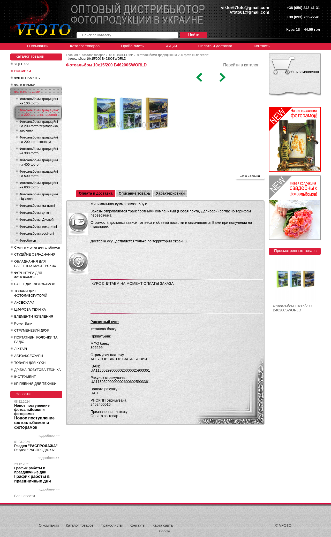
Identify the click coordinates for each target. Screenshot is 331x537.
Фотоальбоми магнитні (37, 206)
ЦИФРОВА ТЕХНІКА (30, 309)
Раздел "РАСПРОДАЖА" (36, 446)
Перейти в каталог (241, 65)
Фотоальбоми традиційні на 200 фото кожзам (38, 139)
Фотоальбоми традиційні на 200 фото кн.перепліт (38, 112)
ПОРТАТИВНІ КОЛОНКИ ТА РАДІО (35, 339)
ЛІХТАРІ (20, 349)
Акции (171, 46)
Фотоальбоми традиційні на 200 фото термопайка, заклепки (39, 126)
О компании (38, 46)
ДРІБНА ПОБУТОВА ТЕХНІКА (37, 370)
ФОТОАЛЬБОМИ (27, 92)
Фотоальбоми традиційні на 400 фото (38, 162)
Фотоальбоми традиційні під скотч (38, 196)
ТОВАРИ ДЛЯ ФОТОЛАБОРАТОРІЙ (30, 293)
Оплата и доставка (215, 46)
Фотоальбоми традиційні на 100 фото (38, 101)
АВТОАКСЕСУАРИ (28, 356)
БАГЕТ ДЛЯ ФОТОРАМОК (34, 284)
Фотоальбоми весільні (36, 233)
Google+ (165, 531)
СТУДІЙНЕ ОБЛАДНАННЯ (34, 254)
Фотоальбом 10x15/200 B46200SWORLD (292, 308)
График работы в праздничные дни (30, 470)
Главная (72, 55)
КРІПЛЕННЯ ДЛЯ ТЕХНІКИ (35, 384)
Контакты (262, 46)
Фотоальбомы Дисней (36, 219)
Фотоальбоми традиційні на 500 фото (38, 174)
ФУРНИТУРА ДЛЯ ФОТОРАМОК (28, 275)
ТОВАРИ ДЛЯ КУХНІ (30, 363)
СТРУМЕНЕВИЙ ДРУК (31, 330)
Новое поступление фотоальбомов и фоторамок (32, 409)
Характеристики (170, 193)
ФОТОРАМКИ (24, 85)
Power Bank (23, 323)
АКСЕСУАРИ (24, 302)
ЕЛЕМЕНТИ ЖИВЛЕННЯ (33, 316)
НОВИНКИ (22, 71)
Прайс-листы (133, 46)
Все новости (24, 496)
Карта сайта (163, 525)
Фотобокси (27, 240)
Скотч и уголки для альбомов (37, 247)
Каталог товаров (85, 46)
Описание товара (134, 193)
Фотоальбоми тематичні (38, 226)
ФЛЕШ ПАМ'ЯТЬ (27, 78)
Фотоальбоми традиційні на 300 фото (38, 151)
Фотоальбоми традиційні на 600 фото (38, 185)
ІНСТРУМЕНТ (25, 377)
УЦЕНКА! (21, 64)
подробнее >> (48, 436)
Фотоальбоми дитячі (35, 212)
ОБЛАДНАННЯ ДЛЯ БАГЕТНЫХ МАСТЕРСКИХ (35, 263)
